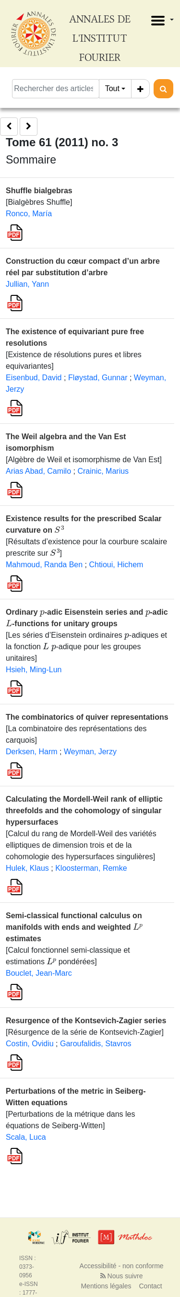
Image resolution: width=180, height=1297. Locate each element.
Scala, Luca (26, 1137)
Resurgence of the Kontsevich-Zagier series (86, 1021)
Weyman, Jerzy (90, 752)
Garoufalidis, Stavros (96, 1044)
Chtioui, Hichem (116, 565)
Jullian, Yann (27, 284)
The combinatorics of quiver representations (87, 717)
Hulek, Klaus (27, 868)
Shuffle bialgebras (39, 191)
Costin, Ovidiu (30, 1044)
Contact (150, 1286)
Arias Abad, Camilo (38, 471)
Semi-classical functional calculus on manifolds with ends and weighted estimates (74, 927)
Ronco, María (29, 214)
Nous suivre (121, 1276)
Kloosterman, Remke (91, 868)
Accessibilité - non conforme (122, 1266)
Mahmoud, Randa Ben (44, 565)
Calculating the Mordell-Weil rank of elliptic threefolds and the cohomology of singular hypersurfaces (84, 810)
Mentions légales (106, 1286)
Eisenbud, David (34, 378)
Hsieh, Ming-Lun (34, 670)
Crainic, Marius (103, 471)
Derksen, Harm (32, 752)
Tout (112, 88)
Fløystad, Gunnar (98, 378)
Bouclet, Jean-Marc (39, 973)
